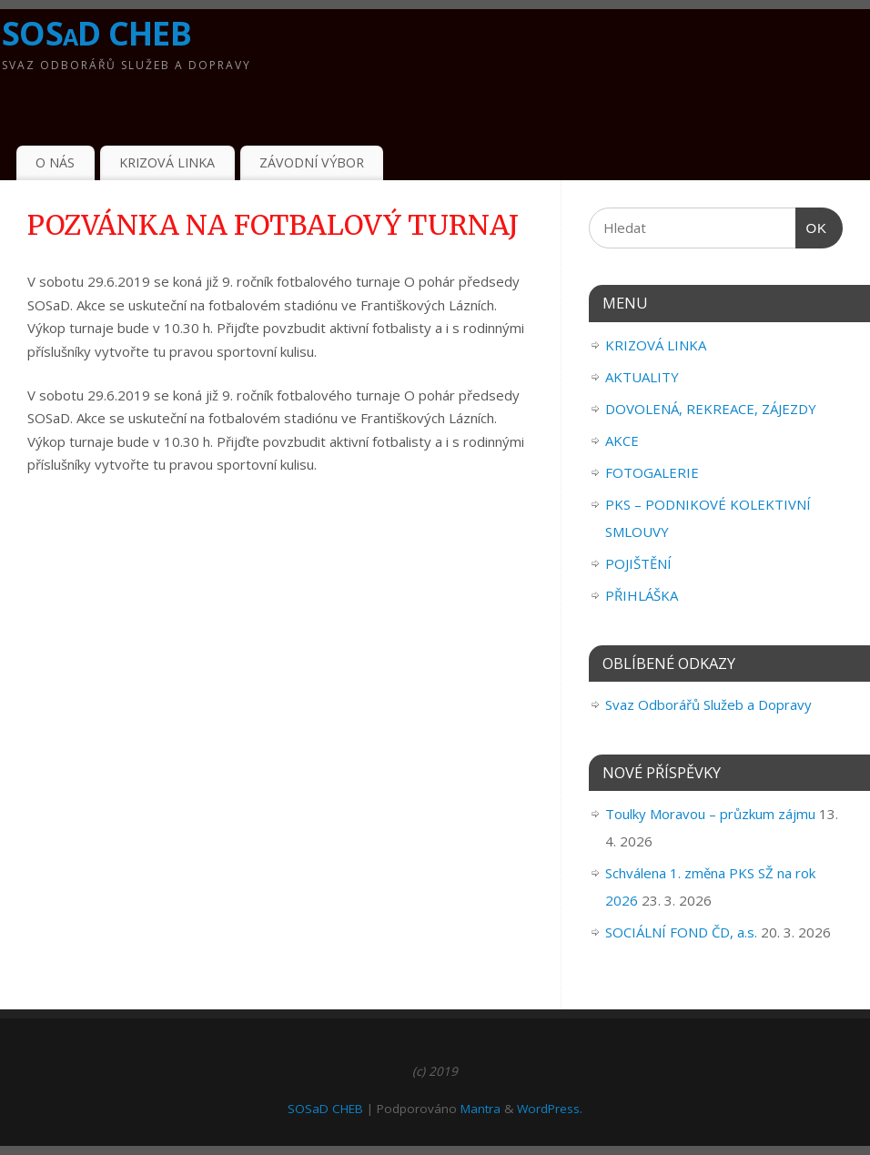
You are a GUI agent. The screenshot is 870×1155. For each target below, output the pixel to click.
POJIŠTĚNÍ (638, 563)
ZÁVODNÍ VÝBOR (311, 162)
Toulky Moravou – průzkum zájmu (710, 814)
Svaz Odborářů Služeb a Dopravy (708, 704)
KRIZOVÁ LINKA (167, 162)
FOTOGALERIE (652, 472)
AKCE (622, 440)
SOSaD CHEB (96, 33)
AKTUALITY (642, 377)
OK (811, 228)
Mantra (480, 1108)
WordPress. (549, 1108)
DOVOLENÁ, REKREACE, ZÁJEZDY (710, 409)
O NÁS (55, 162)
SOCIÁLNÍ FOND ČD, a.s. (681, 932)
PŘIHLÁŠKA (641, 595)
